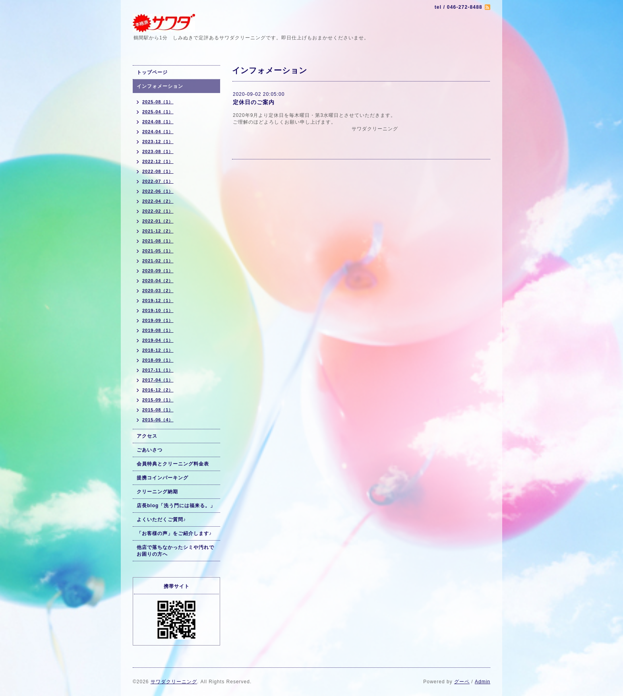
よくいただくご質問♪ (161, 519)
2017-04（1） (158, 380)
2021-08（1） (158, 240)
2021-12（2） (158, 231)
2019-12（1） (158, 300)
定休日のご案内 (254, 102)
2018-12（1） (158, 350)
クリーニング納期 (157, 491)
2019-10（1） (158, 310)
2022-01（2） (158, 221)
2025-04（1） (158, 111)
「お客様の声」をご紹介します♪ (174, 533)
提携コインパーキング (162, 478)
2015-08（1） (158, 409)
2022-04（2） (158, 201)
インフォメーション (160, 86)
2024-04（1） (158, 131)
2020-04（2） (158, 280)
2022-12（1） (158, 161)
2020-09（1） (158, 270)
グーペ (462, 681)
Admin (482, 681)
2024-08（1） (158, 121)
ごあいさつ (150, 450)
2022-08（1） (158, 171)
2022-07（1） (158, 181)
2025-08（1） (158, 101)
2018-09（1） (158, 360)
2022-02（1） (158, 211)
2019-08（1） (158, 330)
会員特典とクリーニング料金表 (173, 464)
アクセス (147, 436)
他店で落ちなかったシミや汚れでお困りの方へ (175, 551)
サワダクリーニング (174, 681)
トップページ (152, 72)
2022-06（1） (158, 191)
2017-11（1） (158, 370)
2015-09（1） (158, 399)
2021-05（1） (158, 250)
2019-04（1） (158, 340)
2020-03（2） (158, 290)
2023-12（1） (158, 141)
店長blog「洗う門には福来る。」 (176, 505)
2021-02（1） (158, 260)
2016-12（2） (158, 390)
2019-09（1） (158, 320)
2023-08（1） (158, 151)
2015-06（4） (158, 419)
